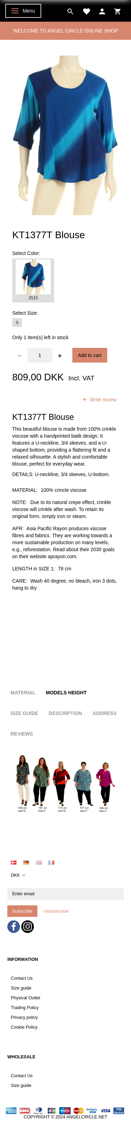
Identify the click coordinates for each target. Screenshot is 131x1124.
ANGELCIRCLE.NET (87, 1117)
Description (65, 713)
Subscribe (22, 911)
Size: (25, 313)
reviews (60, 399)
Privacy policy (24, 1017)
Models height (66, 692)
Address (104, 713)
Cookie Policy (24, 1027)
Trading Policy (24, 1007)
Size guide (21, 988)
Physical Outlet (25, 997)
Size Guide (24, 713)
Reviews (21, 734)
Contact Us (21, 978)
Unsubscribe (55, 911)
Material (22, 692)
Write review (102, 399)
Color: (26, 253)
